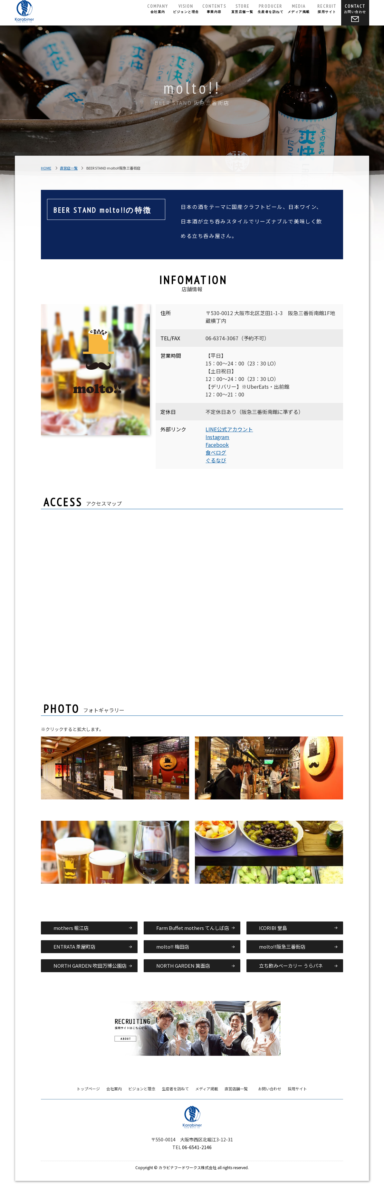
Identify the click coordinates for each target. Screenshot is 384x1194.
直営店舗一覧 (242, 8)
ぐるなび (216, 460)
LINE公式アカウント (229, 429)
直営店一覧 (69, 167)
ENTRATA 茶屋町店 (74, 946)
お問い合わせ (355, 12)
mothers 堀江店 (71, 927)
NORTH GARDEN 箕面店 (183, 965)
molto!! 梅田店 (172, 946)
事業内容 (214, 8)
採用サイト (327, 8)
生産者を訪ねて (270, 8)
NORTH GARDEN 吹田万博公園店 (90, 965)
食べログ (216, 452)
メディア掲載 (299, 8)
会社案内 (158, 8)
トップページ (88, 1088)
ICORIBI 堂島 (273, 927)
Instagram (217, 437)
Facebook (217, 444)
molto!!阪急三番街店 (282, 946)
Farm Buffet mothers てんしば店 (192, 927)
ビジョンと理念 (186, 8)
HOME (46, 167)
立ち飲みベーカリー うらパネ (291, 965)
